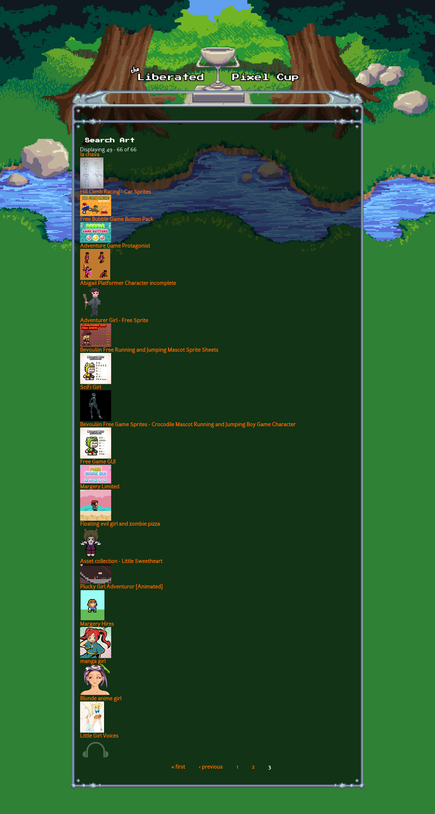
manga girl (93, 661)
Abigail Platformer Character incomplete (128, 283)
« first (178, 767)
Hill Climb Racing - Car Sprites (115, 192)
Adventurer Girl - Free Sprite (114, 320)
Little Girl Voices (99, 736)
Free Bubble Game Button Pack (116, 219)
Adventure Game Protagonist (115, 246)
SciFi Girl (90, 387)
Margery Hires (97, 624)
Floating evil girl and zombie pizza (120, 524)
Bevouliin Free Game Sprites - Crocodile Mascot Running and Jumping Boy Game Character (188, 425)
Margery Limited (99, 487)
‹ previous (211, 767)
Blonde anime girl (100, 699)
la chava (89, 155)
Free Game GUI (98, 462)
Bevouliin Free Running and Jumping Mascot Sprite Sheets (149, 350)
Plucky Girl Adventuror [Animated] (121, 587)
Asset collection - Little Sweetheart (121, 561)
